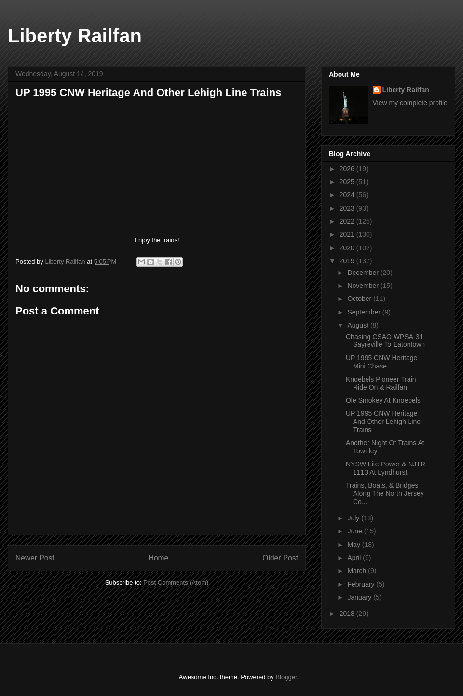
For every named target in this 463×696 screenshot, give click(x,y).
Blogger (286, 677)
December (363, 272)
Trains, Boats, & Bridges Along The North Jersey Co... (385, 493)
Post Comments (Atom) (175, 582)
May (354, 544)
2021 (348, 234)
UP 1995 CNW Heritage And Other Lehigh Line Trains (383, 421)
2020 (348, 248)
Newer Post (34, 558)
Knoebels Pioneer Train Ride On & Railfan (381, 383)
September (364, 312)
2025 (348, 182)
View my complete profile (410, 103)
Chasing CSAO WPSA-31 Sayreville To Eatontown (385, 341)
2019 (348, 261)
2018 (348, 613)
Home (159, 558)
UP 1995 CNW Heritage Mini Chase (381, 362)
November (363, 285)
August (358, 325)
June (355, 531)
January (360, 597)
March (357, 570)
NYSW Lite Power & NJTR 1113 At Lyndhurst (385, 468)
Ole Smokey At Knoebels (383, 400)
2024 (348, 195)
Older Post (280, 558)
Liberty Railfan (75, 35)
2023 (348, 208)
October (360, 298)
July (354, 518)
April (355, 557)
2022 (348, 221)
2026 (348, 169)
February (361, 584)
